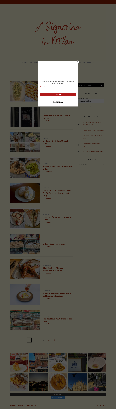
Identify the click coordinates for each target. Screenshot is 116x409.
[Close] (78, 62)
